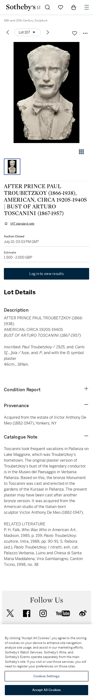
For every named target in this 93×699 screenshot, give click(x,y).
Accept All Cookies (46, 690)
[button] (46, 92)
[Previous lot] (8, 32)
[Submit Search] (47, 7)
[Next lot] (48, 32)
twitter (10, 613)
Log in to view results (46, 274)
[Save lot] (74, 33)
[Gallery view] (81, 152)
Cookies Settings (46, 676)
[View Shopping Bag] (74, 7)
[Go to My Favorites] (60, 7)
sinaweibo (82, 613)
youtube (63, 613)
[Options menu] (28, 32)
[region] (46, 661)
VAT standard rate (22, 224)
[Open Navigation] (86, 7)
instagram (43, 613)
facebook (26, 613)
